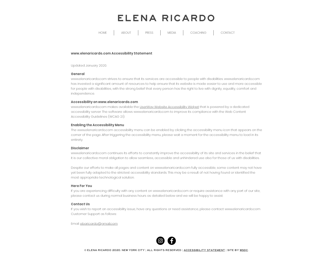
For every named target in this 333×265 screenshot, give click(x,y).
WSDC (244, 250)
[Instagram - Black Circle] (160, 241)
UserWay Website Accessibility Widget (169, 107)
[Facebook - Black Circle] (172, 241)
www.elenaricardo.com (91, 53)
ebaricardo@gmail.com (99, 223)
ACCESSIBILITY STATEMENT (204, 250)
